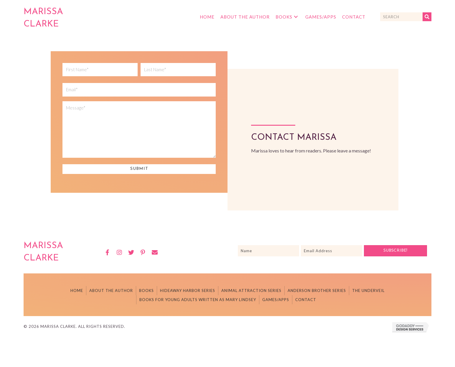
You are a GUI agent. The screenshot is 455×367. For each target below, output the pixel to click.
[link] (207, 16)
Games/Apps (275, 299)
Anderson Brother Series (317, 290)
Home (76, 290)
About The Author (111, 290)
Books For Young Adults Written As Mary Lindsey (197, 299)
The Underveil (368, 290)
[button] (107, 252)
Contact (305, 299)
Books (146, 290)
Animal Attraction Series (251, 290)
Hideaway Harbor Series (187, 290)
